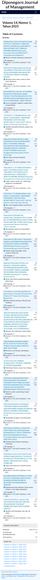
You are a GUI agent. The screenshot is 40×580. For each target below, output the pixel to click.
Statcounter (5, 572)
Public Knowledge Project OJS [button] (10, 576)
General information (11, 525)
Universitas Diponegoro (21, 574)
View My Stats (13, 572)
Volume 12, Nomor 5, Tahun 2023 (15, 563)
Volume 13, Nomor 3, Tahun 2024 (15, 554)
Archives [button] (9, 18)
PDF (35, 42)
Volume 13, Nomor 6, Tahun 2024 (15, 547)
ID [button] (14, 60)
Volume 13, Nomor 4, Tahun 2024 (15, 552)
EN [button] (14, 132)
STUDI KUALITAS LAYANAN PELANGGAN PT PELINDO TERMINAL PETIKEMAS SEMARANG (17, 363)
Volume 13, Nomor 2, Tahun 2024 (15, 556)
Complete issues (9, 566)
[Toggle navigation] (35, 12)
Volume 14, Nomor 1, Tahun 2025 (15, 544)
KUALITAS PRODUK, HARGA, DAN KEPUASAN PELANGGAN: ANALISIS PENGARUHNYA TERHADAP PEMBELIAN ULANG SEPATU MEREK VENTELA (17, 504)
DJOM (4, 12)
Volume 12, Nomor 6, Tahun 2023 (15, 561)
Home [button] (4, 18)
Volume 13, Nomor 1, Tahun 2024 (15, 559)
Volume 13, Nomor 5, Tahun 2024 (15, 549)
